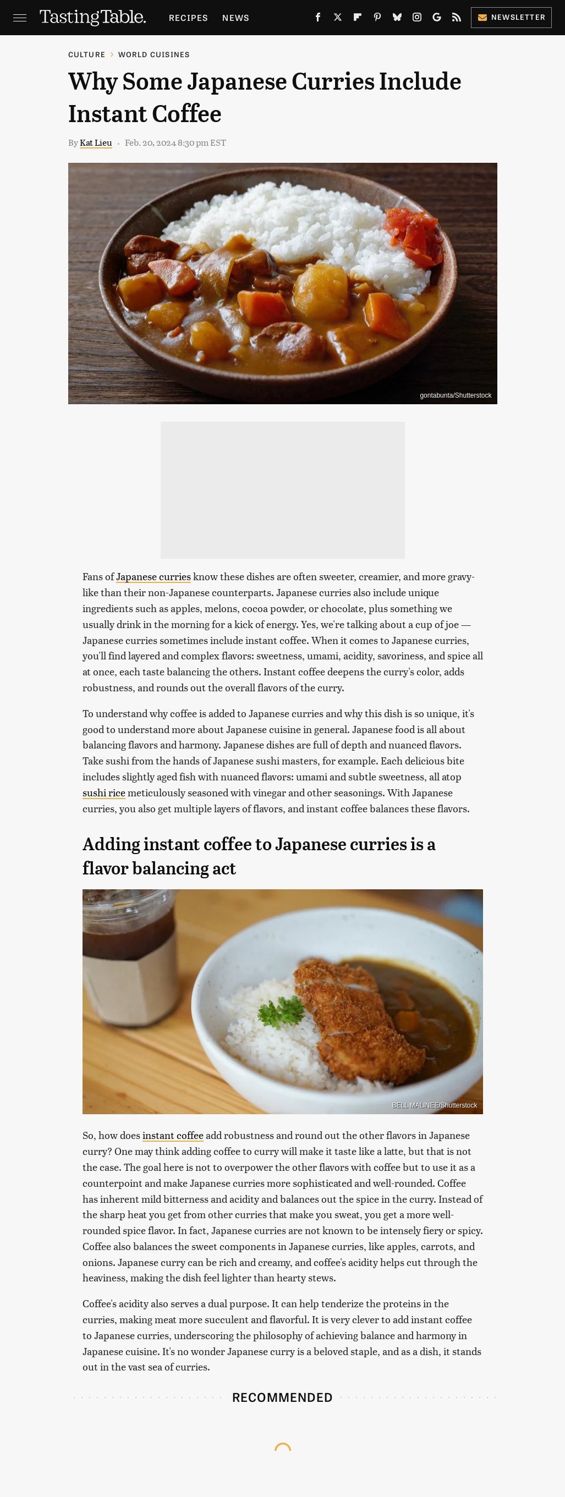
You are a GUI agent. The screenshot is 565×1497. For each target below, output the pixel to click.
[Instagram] (417, 19)
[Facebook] (317, 19)
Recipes (188, 17)
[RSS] (456, 19)
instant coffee (173, 1135)
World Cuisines (154, 54)
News (235, 17)
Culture (87, 54)
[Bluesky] (397, 19)
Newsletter (511, 17)
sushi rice (104, 792)
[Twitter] (337, 19)
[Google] (436, 19)
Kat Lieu (96, 142)
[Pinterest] (377, 19)
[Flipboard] (357, 19)
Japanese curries (153, 576)
